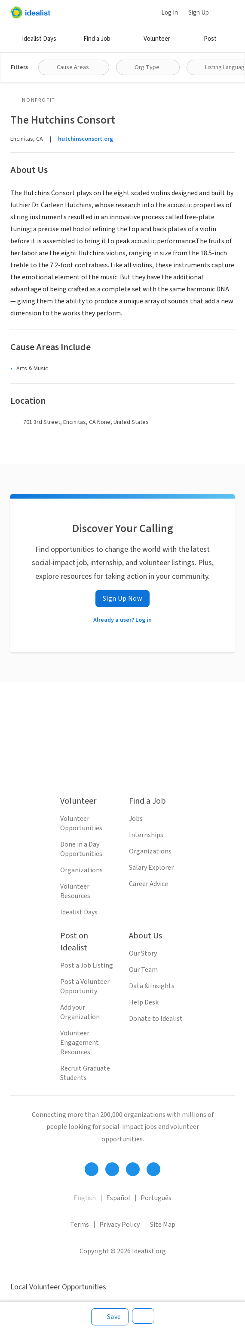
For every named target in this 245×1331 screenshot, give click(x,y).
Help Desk (144, 1002)
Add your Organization (80, 1012)
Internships (146, 835)
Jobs (136, 818)
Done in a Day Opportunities (81, 849)
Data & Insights (152, 986)
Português (156, 1198)
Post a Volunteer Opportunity (85, 986)
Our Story (143, 953)
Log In (169, 12)
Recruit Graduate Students (85, 1073)
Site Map (162, 1224)
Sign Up (198, 12)
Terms (79, 1224)
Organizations (81, 870)
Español (118, 1198)
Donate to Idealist (156, 1018)
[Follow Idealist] (91, 1169)
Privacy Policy (119, 1224)
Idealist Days (39, 38)
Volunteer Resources (75, 891)
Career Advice (148, 884)
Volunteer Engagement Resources (79, 1042)
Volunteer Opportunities (81, 823)
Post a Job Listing (86, 965)
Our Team (143, 969)
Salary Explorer (151, 867)
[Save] (110, 1316)
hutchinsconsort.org (85, 139)
